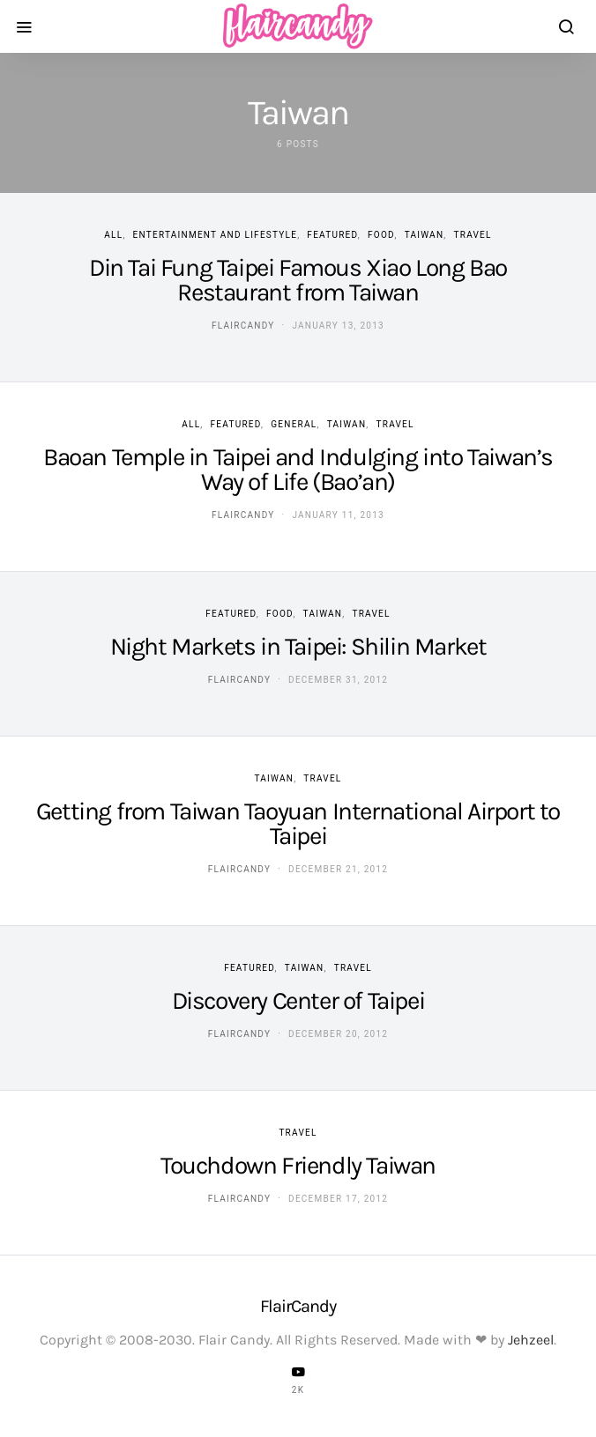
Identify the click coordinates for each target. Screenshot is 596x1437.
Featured (332, 235)
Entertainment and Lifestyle (215, 235)
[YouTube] (298, 1380)
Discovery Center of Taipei (298, 1000)
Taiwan (424, 235)
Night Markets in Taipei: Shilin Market (298, 646)
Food (381, 235)
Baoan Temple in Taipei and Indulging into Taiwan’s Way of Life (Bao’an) (298, 469)
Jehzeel (531, 1339)
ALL (113, 235)
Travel (473, 235)
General (294, 424)
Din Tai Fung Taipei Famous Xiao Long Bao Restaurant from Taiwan (298, 280)
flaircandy (243, 325)
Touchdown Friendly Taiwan (298, 1165)
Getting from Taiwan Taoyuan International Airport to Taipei (298, 823)
